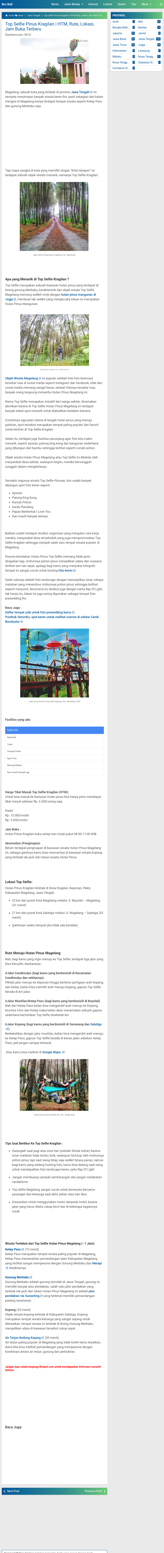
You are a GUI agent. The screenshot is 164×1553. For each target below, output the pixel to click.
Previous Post (93, 1491)
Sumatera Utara (122, 68)
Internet (93, 4)
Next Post (13, 1491)
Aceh (115, 21)
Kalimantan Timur (123, 50)
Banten (142, 27)
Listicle (107, 4)
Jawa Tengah (80, 92)
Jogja (141, 44)
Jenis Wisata (74, 4)
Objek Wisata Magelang (21, 378)
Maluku (116, 56)
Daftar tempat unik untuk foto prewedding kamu (38, 612)
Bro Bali (7, 4)
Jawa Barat (119, 39)
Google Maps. (51, 1052)
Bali (140, 21)
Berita (55, 4)
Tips (133, 4)
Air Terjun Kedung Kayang (23, 1337)
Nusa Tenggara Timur (124, 62)
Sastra (122, 4)
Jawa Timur (119, 44)
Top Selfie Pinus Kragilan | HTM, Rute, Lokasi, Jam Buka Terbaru (49, 26)
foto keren (66, 570)
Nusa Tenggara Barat (150, 56)
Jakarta (117, 33)
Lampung (144, 50)
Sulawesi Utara (147, 62)
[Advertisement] (54, 140)
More (147, 4)
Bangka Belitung (122, 27)
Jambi (142, 33)
